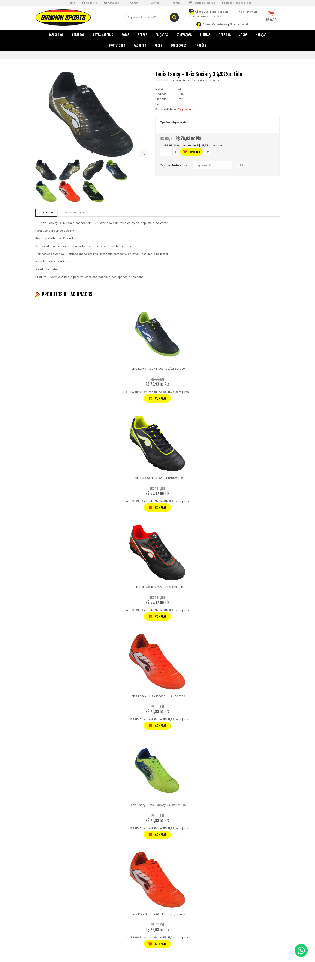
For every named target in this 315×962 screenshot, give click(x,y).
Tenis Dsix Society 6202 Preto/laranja (157, 587)
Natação (261, 35)
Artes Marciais (103, 35)
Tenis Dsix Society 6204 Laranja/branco (157, 914)
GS (180, 89)
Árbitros (78, 35)
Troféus (200, 45)
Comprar (191, 152)
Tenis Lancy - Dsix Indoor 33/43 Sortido (157, 696)
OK (241, 165)
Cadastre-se (219, 24)
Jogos (243, 35)
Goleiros (225, 35)
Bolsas (142, 35)
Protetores (117, 45)
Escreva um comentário (207, 80)
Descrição (46, 212)
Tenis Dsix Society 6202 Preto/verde (157, 478)
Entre (206, 24)
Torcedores (178, 45)
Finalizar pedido (240, 24)
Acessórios (56, 35)
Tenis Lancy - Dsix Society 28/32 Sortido (157, 805)
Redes (158, 45)
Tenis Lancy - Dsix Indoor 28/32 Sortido (157, 369)
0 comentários (180, 80)
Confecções (184, 35)
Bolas (125, 35)
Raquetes (140, 45)
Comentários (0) (73, 212)
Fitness (205, 35)
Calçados (162, 35)
